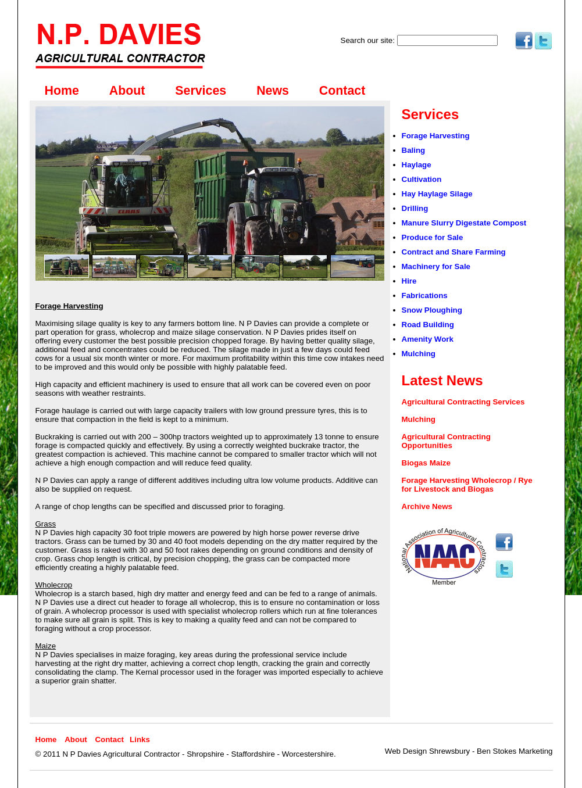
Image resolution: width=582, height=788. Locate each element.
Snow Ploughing (432, 310)
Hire (409, 281)
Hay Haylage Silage (437, 193)
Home (62, 91)
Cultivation (422, 179)
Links (140, 739)
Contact (342, 91)
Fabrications (425, 295)
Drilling (415, 208)
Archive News (427, 506)
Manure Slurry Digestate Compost (464, 223)
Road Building (428, 324)
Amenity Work (428, 339)
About (127, 91)
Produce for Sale (432, 237)
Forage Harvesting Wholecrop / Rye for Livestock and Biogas (467, 484)
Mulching (419, 353)
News (272, 91)
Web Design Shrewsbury (427, 751)
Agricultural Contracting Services (463, 401)
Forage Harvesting (436, 135)
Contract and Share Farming (454, 252)
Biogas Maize (426, 463)
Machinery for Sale (436, 266)
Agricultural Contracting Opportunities (446, 441)
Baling (414, 150)
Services (200, 91)
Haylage (416, 164)
